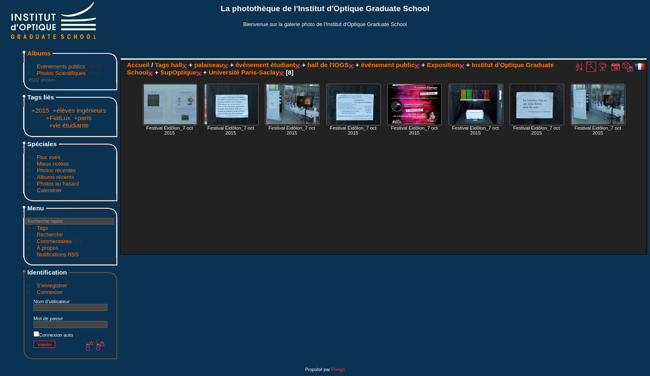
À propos (47, 248)
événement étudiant (265, 64)
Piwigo (337, 369)
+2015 (40, 110)
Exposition (443, 64)
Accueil (138, 64)
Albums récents (55, 177)
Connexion (50, 292)
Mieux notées (53, 164)
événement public (388, 64)
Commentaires (54, 241)
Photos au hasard (58, 184)
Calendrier (49, 190)
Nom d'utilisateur (52, 301)
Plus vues (48, 157)
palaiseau (208, 64)
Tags (42, 228)
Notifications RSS (58, 254)
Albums (39, 53)
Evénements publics (61, 66)
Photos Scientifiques (61, 73)
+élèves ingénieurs (79, 110)
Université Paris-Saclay (244, 72)
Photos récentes (56, 170)
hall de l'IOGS (328, 64)
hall (176, 64)
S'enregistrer (52, 285)
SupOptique (178, 72)
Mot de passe (48, 318)
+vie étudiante (69, 125)
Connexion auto (53, 334)
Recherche (50, 234)
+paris (83, 117)
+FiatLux (58, 117)
